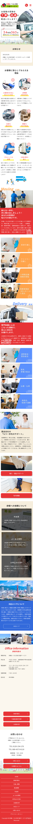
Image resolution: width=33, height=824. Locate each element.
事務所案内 (16, 714)
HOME (16, 776)
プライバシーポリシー (16, 814)
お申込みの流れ (16, 799)
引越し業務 (16, 784)
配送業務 (16, 788)
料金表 (16, 791)
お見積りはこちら (16, 766)
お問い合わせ (16, 761)
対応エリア (16, 626)
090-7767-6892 (20, 669)
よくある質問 (16, 795)
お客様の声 (16, 724)
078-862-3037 (13, 667)
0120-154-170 (23, 665)
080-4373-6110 (18, 749)
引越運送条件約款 (16, 719)
